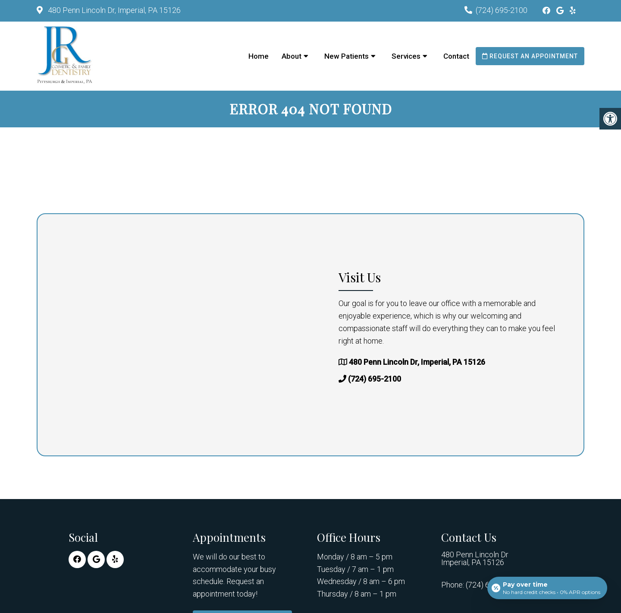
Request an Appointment (530, 56)
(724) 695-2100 (501, 10)
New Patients (346, 56)
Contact (456, 56)
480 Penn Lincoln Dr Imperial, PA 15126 (474, 558)
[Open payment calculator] (547, 588)
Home (258, 56)
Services (406, 56)
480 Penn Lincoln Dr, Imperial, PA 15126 (113, 10)
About (291, 56)
